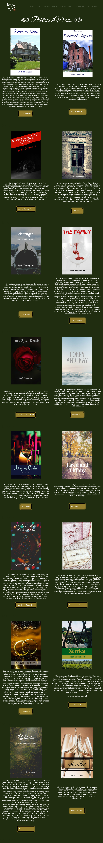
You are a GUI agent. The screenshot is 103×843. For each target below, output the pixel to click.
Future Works (65, 7)
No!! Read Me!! (77, 506)
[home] (10, 7)
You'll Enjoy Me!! (25, 209)
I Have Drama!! (77, 321)
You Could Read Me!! (25, 605)
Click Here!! (25, 113)
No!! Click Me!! (77, 112)
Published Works (50, 7)
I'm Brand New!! (26, 829)
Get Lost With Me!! (26, 415)
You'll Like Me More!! (77, 705)
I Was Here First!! (77, 605)
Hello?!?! (77, 211)
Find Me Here (92, 7)
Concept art (79, 7)
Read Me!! (26, 507)
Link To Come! (77, 811)
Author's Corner (34, 7)
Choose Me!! (26, 314)
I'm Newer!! (26, 711)
